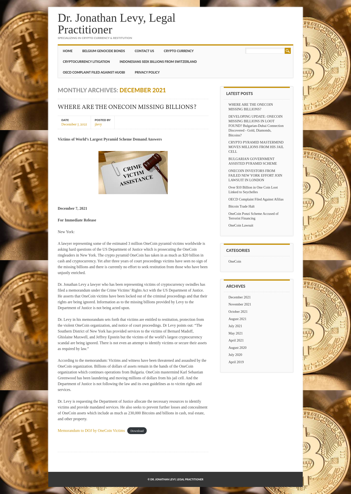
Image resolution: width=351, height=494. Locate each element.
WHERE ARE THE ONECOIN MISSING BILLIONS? (127, 107)
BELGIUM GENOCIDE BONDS (103, 51)
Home (68, 51)
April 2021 (236, 340)
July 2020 (235, 355)
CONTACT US (144, 51)
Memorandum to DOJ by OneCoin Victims (91, 430)
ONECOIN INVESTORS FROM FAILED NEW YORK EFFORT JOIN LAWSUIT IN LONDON (255, 175)
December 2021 (239, 297)
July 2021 (235, 326)
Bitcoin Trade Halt (241, 206)
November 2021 (239, 304)
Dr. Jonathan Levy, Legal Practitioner (117, 23)
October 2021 (238, 312)
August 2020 (237, 348)
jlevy (98, 124)
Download (137, 431)
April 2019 (236, 362)
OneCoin (234, 261)
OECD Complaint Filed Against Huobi (94, 72)
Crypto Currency (179, 51)
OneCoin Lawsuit (240, 225)
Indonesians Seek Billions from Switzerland (158, 62)
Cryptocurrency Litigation (86, 62)
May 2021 (235, 333)
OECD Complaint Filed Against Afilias (255, 199)
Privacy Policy (147, 72)
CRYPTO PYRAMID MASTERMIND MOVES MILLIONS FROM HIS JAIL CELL (256, 146)
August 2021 (237, 319)
